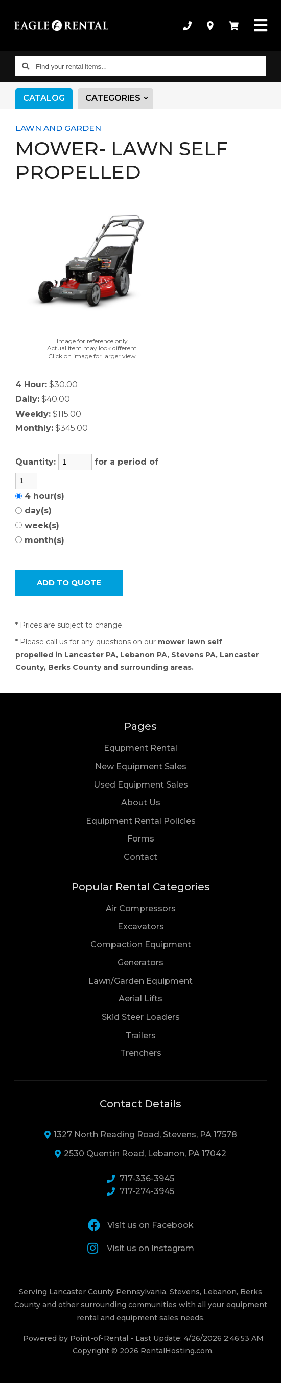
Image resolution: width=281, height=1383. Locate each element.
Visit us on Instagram (140, 1248)
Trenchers (140, 1053)
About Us (140, 802)
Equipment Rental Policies (141, 821)
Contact (140, 856)
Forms (140, 839)
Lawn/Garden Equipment (140, 981)
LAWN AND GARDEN (58, 128)
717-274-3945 (140, 1191)
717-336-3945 (140, 1178)
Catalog (44, 98)
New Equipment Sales (140, 766)
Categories (119, 98)
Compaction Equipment (140, 945)
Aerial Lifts (140, 999)
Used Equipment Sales (140, 785)
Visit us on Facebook (141, 1225)
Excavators (141, 926)
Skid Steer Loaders (141, 1017)
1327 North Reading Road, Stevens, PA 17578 (140, 1135)
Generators (140, 962)
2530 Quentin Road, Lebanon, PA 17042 (140, 1153)
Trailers (141, 1035)
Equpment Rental (140, 748)
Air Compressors (141, 908)
